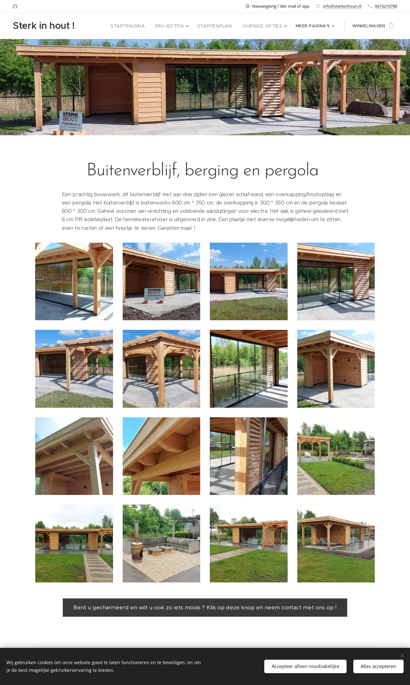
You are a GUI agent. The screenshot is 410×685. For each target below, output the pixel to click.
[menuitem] (107, 26)
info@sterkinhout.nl (342, 6)
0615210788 (386, 6)
